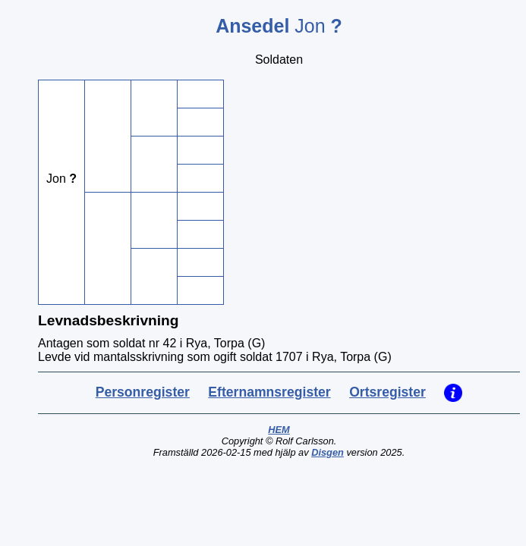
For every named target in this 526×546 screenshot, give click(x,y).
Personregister (143, 392)
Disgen (327, 452)
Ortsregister (387, 392)
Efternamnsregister (269, 392)
